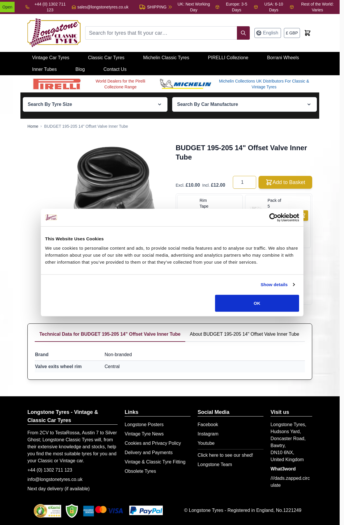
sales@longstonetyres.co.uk (102, 7)
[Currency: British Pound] (292, 33)
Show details (274, 284)
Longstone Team (215, 464)
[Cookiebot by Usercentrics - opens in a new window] (273, 217)
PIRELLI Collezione (228, 57)
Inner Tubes (44, 69)
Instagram (208, 433)
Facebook (208, 424)
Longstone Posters (144, 424)
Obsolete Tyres (140, 471)
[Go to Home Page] (32, 126)
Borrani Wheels (283, 57)
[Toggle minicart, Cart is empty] (307, 33)
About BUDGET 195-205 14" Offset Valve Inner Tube (244, 334)
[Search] (243, 33)
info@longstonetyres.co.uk (55, 479)
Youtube (206, 443)
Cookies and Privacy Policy (153, 443)
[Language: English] (267, 33)
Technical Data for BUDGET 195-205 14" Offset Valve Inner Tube (110, 334)
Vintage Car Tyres (50, 57)
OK (257, 302)
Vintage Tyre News (144, 433)
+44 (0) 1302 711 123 (49, 470)
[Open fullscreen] (111, 193)
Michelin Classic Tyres (166, 57)
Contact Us (115, 69)
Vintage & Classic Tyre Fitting (155, 461)
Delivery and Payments (149, 452)
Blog (80, 69)
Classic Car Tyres (106, 57)
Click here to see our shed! (225, 455)
